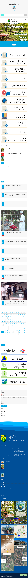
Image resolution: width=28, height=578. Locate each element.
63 (2, 319)
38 (24, 314)
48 (21, 316)
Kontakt (2, 495)
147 (22, 332)
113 (12, 326)
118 (23, 326)
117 (21, 326)
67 (10, 319)
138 (24, 330)
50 (25, 316)
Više (2, 181)
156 (19, 334)
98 (25, 323)
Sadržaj (25, 14)
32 (12, 314)
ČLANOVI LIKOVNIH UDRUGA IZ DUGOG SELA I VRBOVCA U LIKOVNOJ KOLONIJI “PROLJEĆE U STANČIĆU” (15, 303)
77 (6, 321)
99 (2, 325)
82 (16, 321)
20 (12, 312)
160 (5, 335)
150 (5, 334)
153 (12, 334)
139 (2, 332)
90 (8, 323)
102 (9, 325)
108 (24, 325)
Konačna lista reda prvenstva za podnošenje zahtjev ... (13, 153)
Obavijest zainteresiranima (5, 174)
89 (6, 323)
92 (12, 323)
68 (12, 319)
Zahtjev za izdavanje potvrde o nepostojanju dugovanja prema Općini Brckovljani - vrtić (13, 398)
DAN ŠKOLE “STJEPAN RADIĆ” (11, 249)
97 (23, 323)
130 (5, 330)
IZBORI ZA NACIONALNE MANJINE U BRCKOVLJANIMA (13, 259)
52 (4, 317)
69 (14, 319)
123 (12, 328)
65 (6, 319)
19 (10, 312)
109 (2, 326)
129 (2, 330)
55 (10, 317)
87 (2, 323)
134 (14, 330)
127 (21, 328)
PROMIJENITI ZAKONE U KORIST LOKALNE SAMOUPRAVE (14, 276)
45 (14, 316)
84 (20, 321)
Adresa (14, 11)
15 (2, 312)
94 (16, 323)
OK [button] (23, 575)
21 (14, 312)
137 (21, 330)
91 (10, 323)
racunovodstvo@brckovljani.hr (6, 448)
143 (12, 332)
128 (24, 328)
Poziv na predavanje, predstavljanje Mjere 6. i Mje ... (9, 178)
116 (19, 326)
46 (16, 316)
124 (14, 328)
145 (17, 332)
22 (16, 312)
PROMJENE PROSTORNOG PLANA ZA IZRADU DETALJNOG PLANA (15, 195)
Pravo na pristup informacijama (7, 488)
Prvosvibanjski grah (8, 148)
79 (10, 321)
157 (22, 334)
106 (19, 325)
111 (7, 326)
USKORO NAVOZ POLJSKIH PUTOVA (13, 185)
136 (19, 330)
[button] (8, 576)
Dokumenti (3, 486)
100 (4, 325)
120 (5, 328)
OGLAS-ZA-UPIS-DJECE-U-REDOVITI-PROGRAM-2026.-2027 (11, 402)
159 (2, 335)
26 (24, 312)
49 (23, 316)
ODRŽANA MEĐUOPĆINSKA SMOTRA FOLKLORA (15, 241)
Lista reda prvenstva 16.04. (5, 394)
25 (22, 312)
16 (4, 312)
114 (14, 326)
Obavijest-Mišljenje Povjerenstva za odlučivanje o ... (9, 168)
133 (12, 330)
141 (7, 332)
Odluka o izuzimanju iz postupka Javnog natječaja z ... (9, 172)
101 (7, 325)
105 (17, 325)
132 (9, 330)
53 (6, 317)
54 (8, 317)
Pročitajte (14, 44)
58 (16, 317)
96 (21, 323)
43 (10, 316)
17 (6, 312)
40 (4, 316)
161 (7, 335)
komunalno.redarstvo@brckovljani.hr (7, 455)
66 (8, 319)
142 (10, 332)
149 (2, 334)
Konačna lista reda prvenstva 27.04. (7, 391)
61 (23, 317)
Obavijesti (2, 484)
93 (14, 323)
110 (5, 326)
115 (16, 326)
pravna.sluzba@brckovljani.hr (14, 4)
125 (17, 328)
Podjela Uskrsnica (7, 461)
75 (2, 321)
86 (25, 321)
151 (7, 334)
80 (12, 321)
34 (16, 314)
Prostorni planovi (4, 493)
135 (17, 330)
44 (12, 316)
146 (19, 332)
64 (4, 319)
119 (2, 328)
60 (21, 317)
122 (9, 328)
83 (18, 321)
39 (2, 316)
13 (22, 310)
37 (22, 314)
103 (12, 325)
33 (14, 314)
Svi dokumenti (4, 405)
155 (17, 334)
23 (18, 312)
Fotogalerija (3, 411)
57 (14, 317)
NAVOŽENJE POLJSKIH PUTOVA (12, 203)
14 (24, 310)
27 (2, 314)
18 (8, 312)
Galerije (2, 413)
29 (6, 314)
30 (8, 314)
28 (4, 314)
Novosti (2, 482)
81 (14, 321)
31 (10, 314)
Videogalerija (3, 415)
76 (4, 321)
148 (24, 332)
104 (14, 325)
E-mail (14, 3)
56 (12, 317)
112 (9, 326)
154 (14, 334)
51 (2, 317)
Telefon (14, 7)
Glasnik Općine (3, 490)
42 (8, 316)
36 (20, 314)
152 (10, 334)
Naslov (2, 14)
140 (5, 332)
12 (20, 310)
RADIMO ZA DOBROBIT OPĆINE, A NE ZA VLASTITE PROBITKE (14, 268)
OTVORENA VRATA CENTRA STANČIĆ (13, 232)
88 (4, 323)
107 (21, 325)
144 (14, 332)
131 (7, 330)
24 (20, 312)
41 (6, 316)
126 (19, 328)
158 (24, 334)
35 (18, 314)
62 (25, 317)
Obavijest (2, 176)
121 (7, 328)
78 (8, 321)
